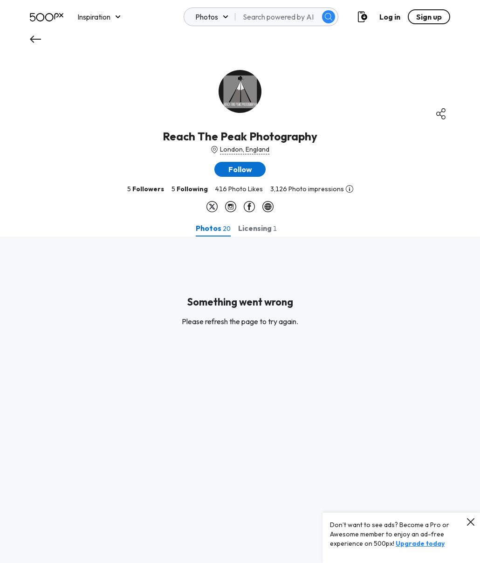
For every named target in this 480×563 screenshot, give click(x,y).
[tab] (213, 228)
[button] (240, 169)
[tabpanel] (240, 399)
